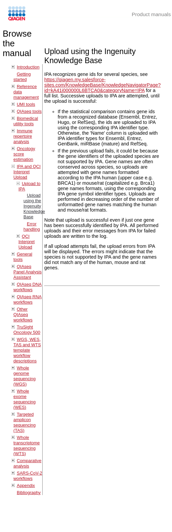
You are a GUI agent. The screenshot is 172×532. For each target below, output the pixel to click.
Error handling (31, 226)
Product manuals (151, 14)
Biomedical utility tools (25, 121)
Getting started (22, 77)
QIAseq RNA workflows (27, 299)
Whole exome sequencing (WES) (24, 399)
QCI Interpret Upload (26, 242)
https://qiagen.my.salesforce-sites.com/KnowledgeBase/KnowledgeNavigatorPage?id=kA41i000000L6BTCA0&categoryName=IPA (102, 85)
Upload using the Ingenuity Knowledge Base (34, 206)
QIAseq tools (29, 111)
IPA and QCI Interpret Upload (27, 172)
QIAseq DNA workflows (27, 287)
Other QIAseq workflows (23, 314)
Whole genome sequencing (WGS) (24, 376)
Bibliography (29, 492)
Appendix (26, 485)
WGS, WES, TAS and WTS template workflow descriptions (27, 350)
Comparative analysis (27, 463)
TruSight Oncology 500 (26, 329)
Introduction (28, 67)
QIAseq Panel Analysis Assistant (27, 272)
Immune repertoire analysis (23, 136)
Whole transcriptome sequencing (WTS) (26, 445)
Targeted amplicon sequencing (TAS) (24, 422)
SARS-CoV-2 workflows (27, 476)
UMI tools (26, 104)
